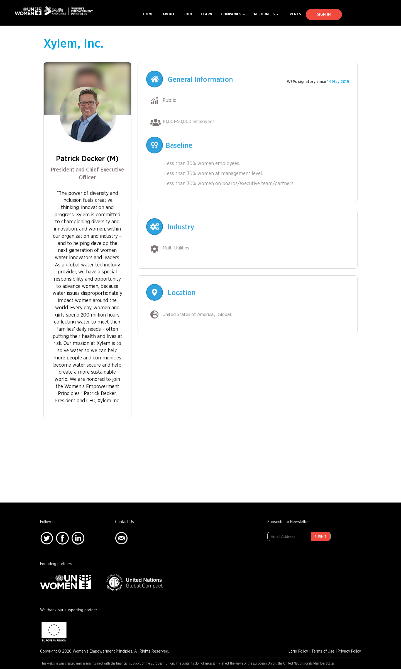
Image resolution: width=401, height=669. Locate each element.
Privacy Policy (349, 651)
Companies (233, 14)
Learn (206, 14)
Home (148, 14)
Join (188, 14)
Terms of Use (322, 651)
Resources (266, 14)
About (168, 14)
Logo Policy (298, 651)
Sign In (324, 14)
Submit (320, 536)
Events (294, 14)
